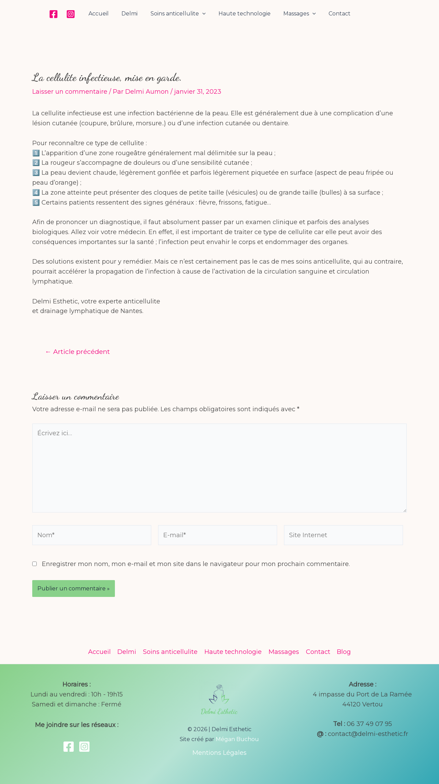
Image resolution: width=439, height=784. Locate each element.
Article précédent (77, 351)
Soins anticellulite (178, 13)
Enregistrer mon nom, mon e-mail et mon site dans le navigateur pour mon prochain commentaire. (196, 564)
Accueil (103, 13)
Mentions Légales (219, 753)
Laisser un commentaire (69, 91)
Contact (335, 13)
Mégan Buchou (237, 739)
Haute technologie (243, 13)
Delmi (132, 13)
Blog (342, 652)
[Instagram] (76, 14)
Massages (297, 13)
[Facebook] (59, 14)
